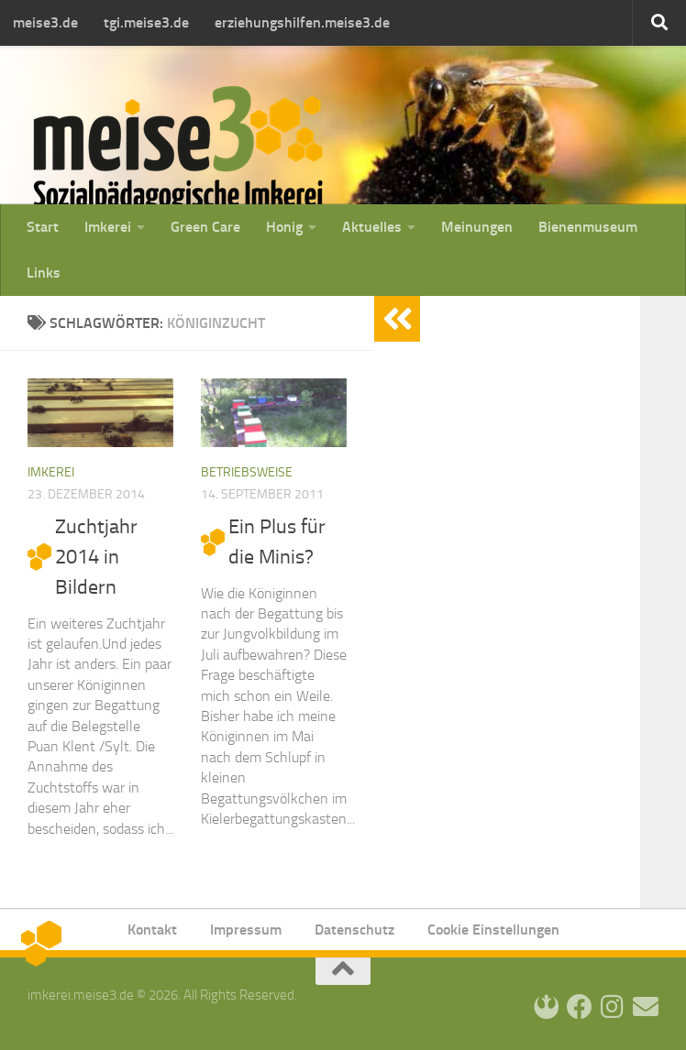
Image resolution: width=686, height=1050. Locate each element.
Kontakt (152, 929)
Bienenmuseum (587, 226)
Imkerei (107, 226)
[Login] (546, 1007)
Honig (284, 226)
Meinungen (477, 226)
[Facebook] (579, 1007)
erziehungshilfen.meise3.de (302, 22)
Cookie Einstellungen (493, 929)
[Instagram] (612, 1007)
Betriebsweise (247, 472)
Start (43, 226)
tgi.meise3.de (146, 22)
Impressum (246, 929)
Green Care (205, 226)
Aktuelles (372, 226)
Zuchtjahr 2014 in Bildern (96, 557)
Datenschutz (354, 929)
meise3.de (45, 22)
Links (44, 272)
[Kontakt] (645, 1007)
